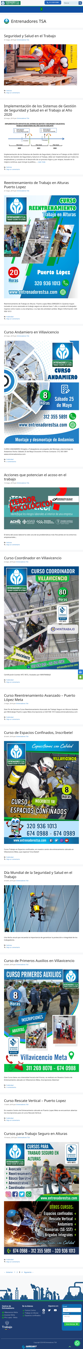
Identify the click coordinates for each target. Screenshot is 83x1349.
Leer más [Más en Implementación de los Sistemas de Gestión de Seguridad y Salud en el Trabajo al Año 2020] (41, 162)
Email (65, 1306)
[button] (53, 3)
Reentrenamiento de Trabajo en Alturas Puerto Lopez (36, 184)
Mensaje (66, 1313)
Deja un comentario (13, 93)
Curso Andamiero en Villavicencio (31, 332)
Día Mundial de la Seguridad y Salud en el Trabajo (38, 874)
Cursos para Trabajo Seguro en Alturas (35, 1133)
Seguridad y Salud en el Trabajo (30, 35)
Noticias (9, 91)
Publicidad (9, 317)
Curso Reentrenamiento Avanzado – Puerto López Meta (39, 697)
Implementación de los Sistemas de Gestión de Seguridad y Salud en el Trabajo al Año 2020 (40, 110)
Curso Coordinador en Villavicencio (32, 558)
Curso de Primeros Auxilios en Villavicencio (39, 960)
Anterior (8, 1272)
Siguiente (29, 1272)
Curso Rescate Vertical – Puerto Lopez (35, 1100)
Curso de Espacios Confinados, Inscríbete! (38, 732)
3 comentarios (11, 1087)
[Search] (80, 3)
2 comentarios (11, 461)
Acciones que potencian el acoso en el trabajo (35, 476)
